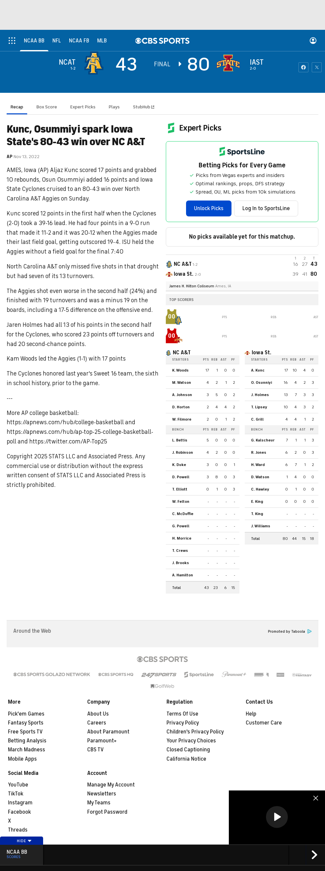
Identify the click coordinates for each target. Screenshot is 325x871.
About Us (98, 714)
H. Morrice (181, 538)
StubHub (143, 107)
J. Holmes (260, 395)
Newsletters (101, 793)
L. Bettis (179, 440)
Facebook (19, 812)
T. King (257, 514)
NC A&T (182, 352)
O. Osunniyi (261, 382)
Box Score (46, 107)
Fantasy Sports (25, 723)
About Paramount (108, 731)
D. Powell (180, 477)
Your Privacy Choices (191, 740)
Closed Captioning (188, 749)
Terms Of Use (182, 714)
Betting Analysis (27, 740)
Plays (114, 107)
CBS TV (95, 749)
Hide (24, 841)
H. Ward (258, 465)
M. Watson (181, 382)
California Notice (186, 759)
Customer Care (264, 723)
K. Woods (180, 370)
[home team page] (230, 63)
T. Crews (180, 550)
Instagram (20, 802)
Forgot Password (107, 812)
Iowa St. (261, 352)
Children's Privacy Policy (195, 731)
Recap (17, 107)
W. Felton (180, 501)
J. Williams (260, 526)
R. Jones (258, 452)
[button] (277, 817)
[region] (277, 817)
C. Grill (257, 419)
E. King (257, 501)
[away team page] (95, 63)
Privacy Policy (182, 723)
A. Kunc (258, 370)
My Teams (98, 802)
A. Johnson (182, 395)
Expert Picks (83, 107)
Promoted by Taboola (290, 631)
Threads (18, 830)
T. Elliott (179, 489)
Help (251, 714)
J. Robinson (182, 452)
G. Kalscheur (263, 440)
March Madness (26, 749)
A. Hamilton (182, 575)
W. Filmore (181, 419)
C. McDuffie (182, 514)
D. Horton (181, 407)
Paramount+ (102, 740)
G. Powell (180, 526)
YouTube (18, 785)
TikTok (15, 793)
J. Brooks (180, 563)
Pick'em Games (26, 714)
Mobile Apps (22, 759)
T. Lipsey (259, 407)
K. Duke (179, 465)
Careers (96, 723)
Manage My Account (111, 785)
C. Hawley (260, 489)
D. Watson (260, 477)
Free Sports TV (25, 731)
